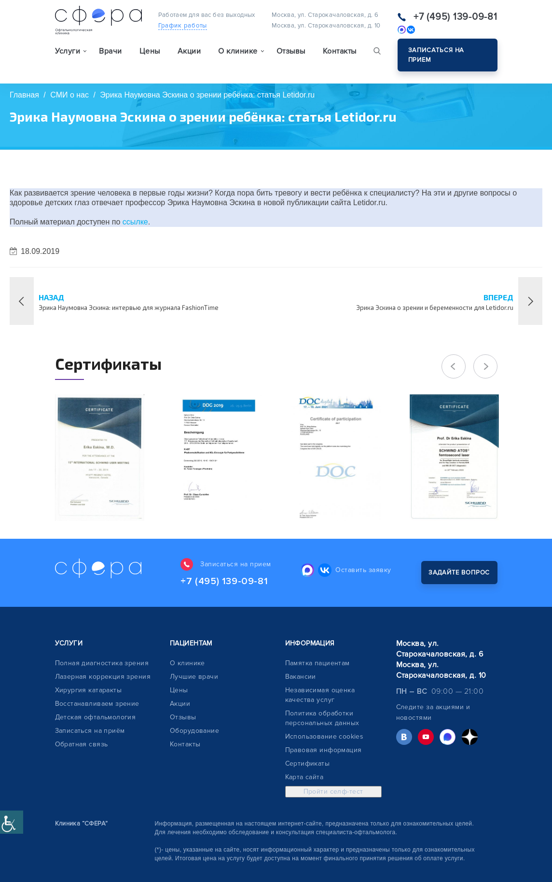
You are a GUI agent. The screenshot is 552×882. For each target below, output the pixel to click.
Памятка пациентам (317, 663)
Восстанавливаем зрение (97, 704)
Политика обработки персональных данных (322, 718)
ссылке (135, 222)
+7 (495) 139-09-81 (455, 17)
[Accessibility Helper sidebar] (11, 822)
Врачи (110, 51)
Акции (189, 51)
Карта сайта (304, 777)
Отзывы (290, 51)
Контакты (340, 51)
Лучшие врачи (194, 676)
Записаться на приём (90, 731)
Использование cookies (324, 736)
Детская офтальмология (95, 717)
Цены (149, 51)
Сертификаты (307, 763)
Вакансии (300, 676)
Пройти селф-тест (333, 791)
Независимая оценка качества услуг (320, 695)
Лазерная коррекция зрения (103, 676)
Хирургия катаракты (88, 690)
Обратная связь (81, 744)
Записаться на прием (436, 55)
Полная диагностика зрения (102, 663)
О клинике (187, 663)
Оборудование (194, 731)
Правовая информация (323, 750)
